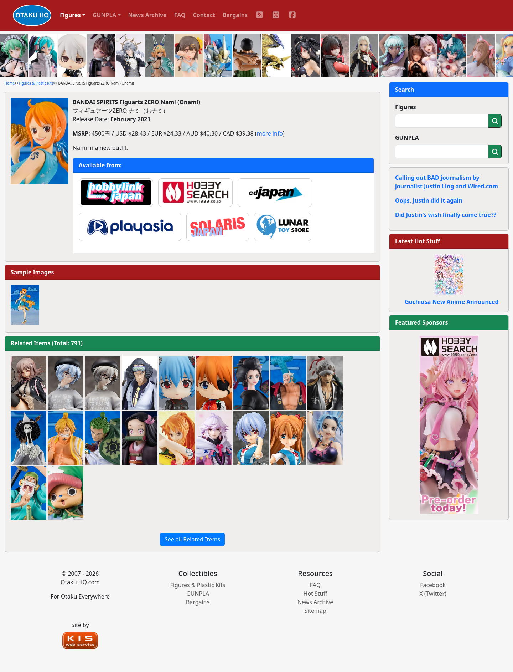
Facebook (433, 585)
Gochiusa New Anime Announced (451, 302)
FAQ (180, 15)
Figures (405, 107)
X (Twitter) (432, 593)
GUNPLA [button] (104, 15)
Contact (204, 15)
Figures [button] (70, 15)
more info (270, 133)
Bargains (235, 15)
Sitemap (315, 611)
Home (10, 83)
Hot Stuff (315, 593)
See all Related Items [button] (192, 539)
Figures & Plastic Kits (36, 83)
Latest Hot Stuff (417, 241)
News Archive (147, 15)
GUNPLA (407, 138)
